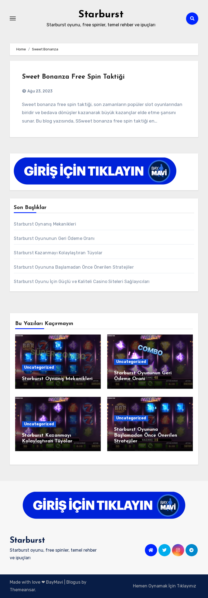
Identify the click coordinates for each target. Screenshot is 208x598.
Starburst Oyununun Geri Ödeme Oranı (54, 238)
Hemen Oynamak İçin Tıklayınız (164, 586)
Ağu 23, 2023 (40, 91)
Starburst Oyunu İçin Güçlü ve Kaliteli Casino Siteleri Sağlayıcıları (82, 281)
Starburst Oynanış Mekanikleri (45, 224)
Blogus (73, 582)
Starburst (100, 15)
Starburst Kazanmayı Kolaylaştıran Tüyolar (58, 252)
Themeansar (22, 589)
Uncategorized (39, 367)
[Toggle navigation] (13, 18)
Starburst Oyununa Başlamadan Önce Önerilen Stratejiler (74, 267)
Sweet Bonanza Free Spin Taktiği (73, 77)
